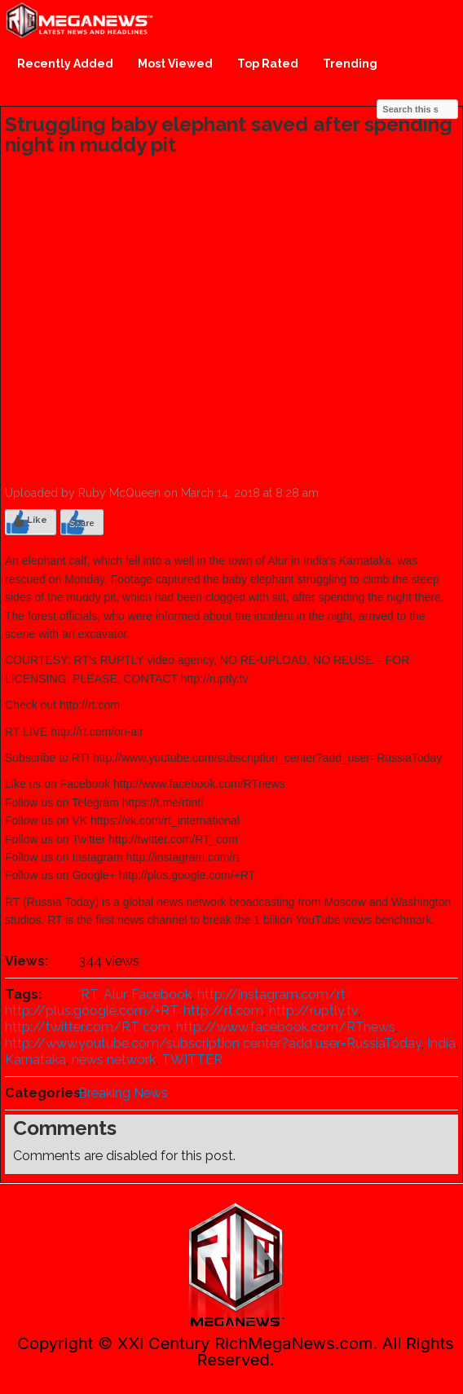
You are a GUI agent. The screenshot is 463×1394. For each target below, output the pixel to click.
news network (114, 1059)
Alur (115, 994)
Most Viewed (175, 63)
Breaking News (123, 1093)
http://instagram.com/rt (271, 994)
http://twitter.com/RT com (87, 1027)
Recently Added (65, 63)
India (441, 1043)
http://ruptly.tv (313, 1010)
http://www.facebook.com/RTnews (285, 1027)
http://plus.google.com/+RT (91, 1010)
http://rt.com (223, 1010)
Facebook (161, 994)
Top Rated (267, 63)
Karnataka (35, 1059)
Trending (350, 63)
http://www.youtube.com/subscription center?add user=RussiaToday (213, 1043)
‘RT (88, 994)
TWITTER (192, 1059)
